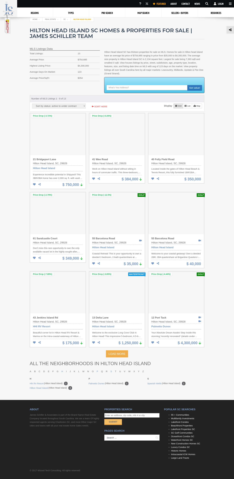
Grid (178, 106)
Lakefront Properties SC (183, 429)
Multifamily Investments (182, 418)
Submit (113, 421)
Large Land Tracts (180, 458)
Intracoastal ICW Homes (183, 454)
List (187, 106)
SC (65, 19)
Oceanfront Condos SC (182, 436)
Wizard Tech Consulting (49, 470)
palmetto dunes (108, 383)
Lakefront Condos (180, 422)
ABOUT (173, 3)
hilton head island (51, 388)
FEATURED (159, 3)
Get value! (194, 88)
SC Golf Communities (182, 432)
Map (197, 106)
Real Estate (50, 19)
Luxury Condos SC (180, 447)
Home (35, 19)
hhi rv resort (49, 383)
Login (218, 3)
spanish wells (166, 383)
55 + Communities (180, 415)
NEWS (197, 3)
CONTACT (185, 3)
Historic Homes (178, 450)
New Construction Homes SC (185, 443)
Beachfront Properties (182, 425)
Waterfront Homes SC (182, 440)
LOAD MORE (117, 353)
